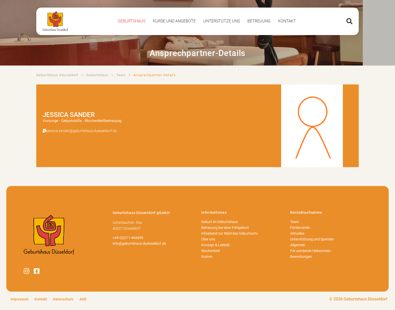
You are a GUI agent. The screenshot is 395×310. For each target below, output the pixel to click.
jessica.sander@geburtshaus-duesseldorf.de (82, 131)
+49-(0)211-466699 (128, 238)
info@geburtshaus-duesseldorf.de (139, 243)
